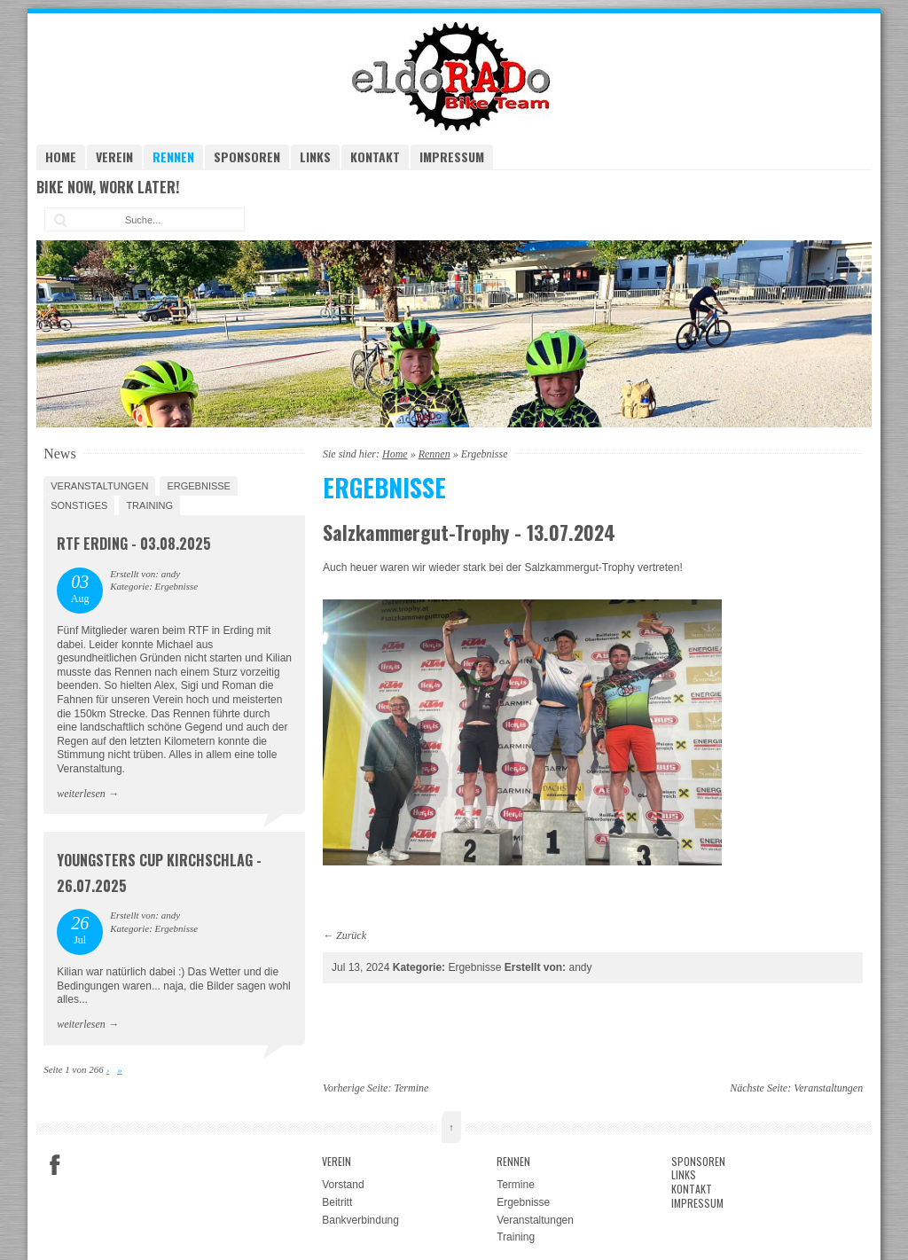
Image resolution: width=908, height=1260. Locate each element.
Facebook (55, 1165)
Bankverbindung (360, 1220)
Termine (411, 1088)
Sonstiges (79, 505)
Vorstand (343, 1184)
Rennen (173, 156)
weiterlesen (81, 793)
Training (149, 505)
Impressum (451, 156)
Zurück (351, 935)
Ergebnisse (199, 486)
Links (315, 156)
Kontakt (375, 156)
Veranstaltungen (99, 486)
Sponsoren (247, 156)
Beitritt (337, 1202)
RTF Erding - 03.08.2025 (134, 543)
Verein (114, 156)
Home (60, 156)
